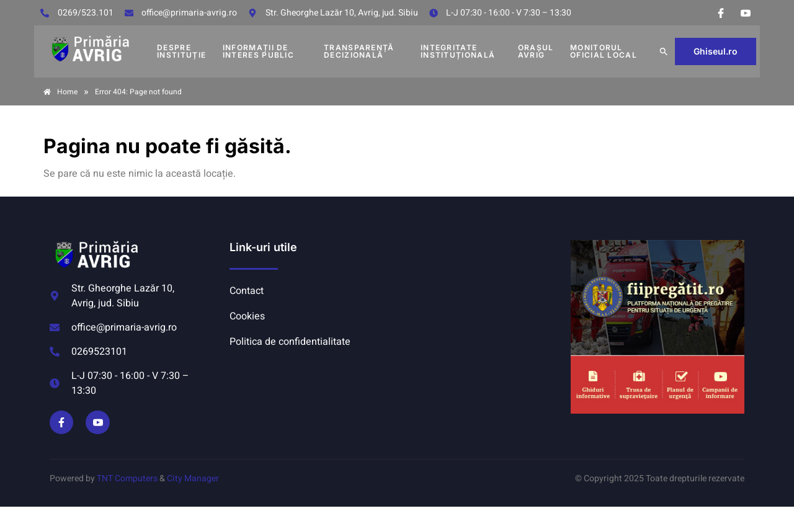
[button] (664, 51)
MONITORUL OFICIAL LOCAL (603, 51)
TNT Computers (127, 478)
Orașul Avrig (536, 51)
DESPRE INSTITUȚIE (181, 51)
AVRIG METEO (481, 286)
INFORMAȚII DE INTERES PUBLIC (258, 51)
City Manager (193, 478)
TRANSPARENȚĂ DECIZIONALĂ (359, 51)
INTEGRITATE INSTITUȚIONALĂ (458, 51)
